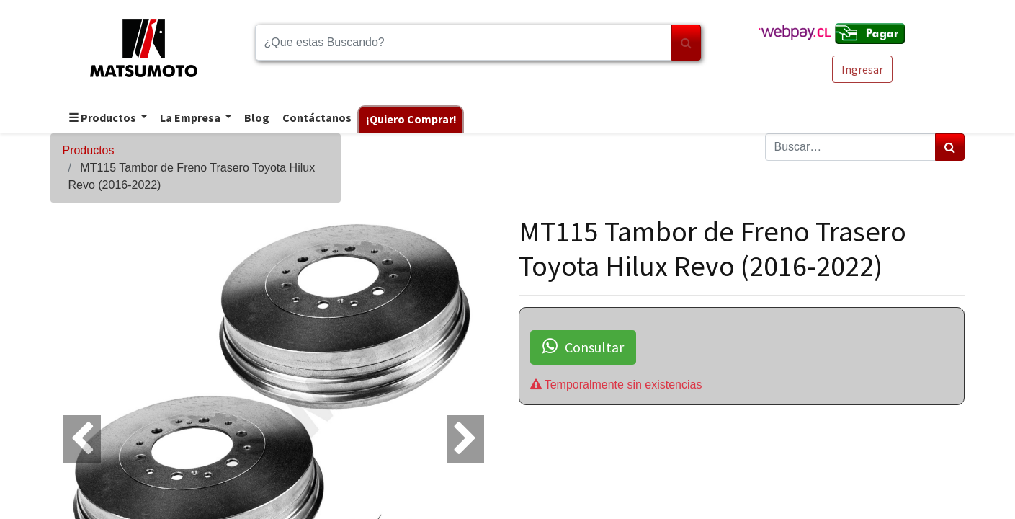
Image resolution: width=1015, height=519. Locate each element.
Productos (88, 150)
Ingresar (862, 69)
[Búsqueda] (686, 43)
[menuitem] (256, 118)
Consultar (583, 346)
